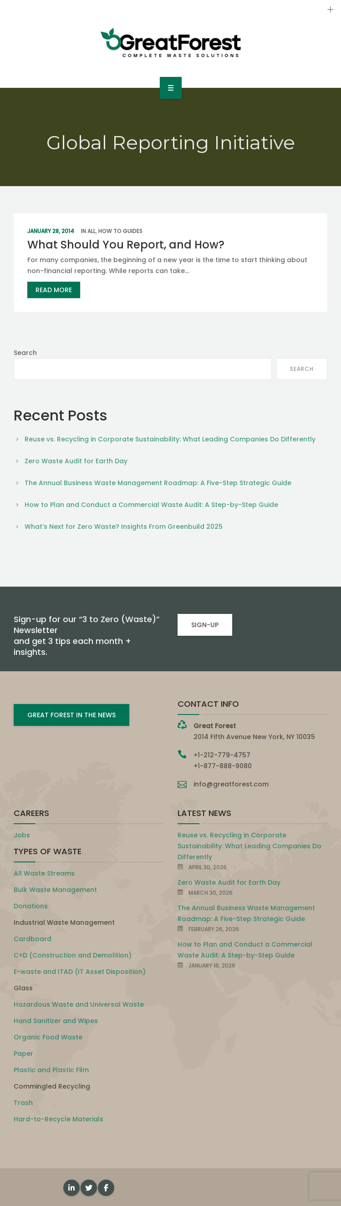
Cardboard (32, 938)
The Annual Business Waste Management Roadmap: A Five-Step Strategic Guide (158, 482)
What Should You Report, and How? (125, 244)
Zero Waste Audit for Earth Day (76, 461)
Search (25, 352)
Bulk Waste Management (55, 889)
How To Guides (120, 231)
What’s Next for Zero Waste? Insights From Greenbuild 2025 (124, 526)
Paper (23, 1053)
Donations (31, 906)
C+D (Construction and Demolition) (73, 955)
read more (54, 289)
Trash (23, 1102)
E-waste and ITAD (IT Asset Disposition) (80, 971)
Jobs (22, 835)
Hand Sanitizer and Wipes (56, 1020)
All (91, 231)
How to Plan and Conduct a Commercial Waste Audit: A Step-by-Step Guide (151, 504)
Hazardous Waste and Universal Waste (79, 1004)
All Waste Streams (44, 873)
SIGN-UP (205, 624)
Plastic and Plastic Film (51, 1069)
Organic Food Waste (48, 1037)
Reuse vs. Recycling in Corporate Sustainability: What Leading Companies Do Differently (170, 439)
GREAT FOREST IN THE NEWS (71, 715)
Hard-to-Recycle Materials (58, 1119)
